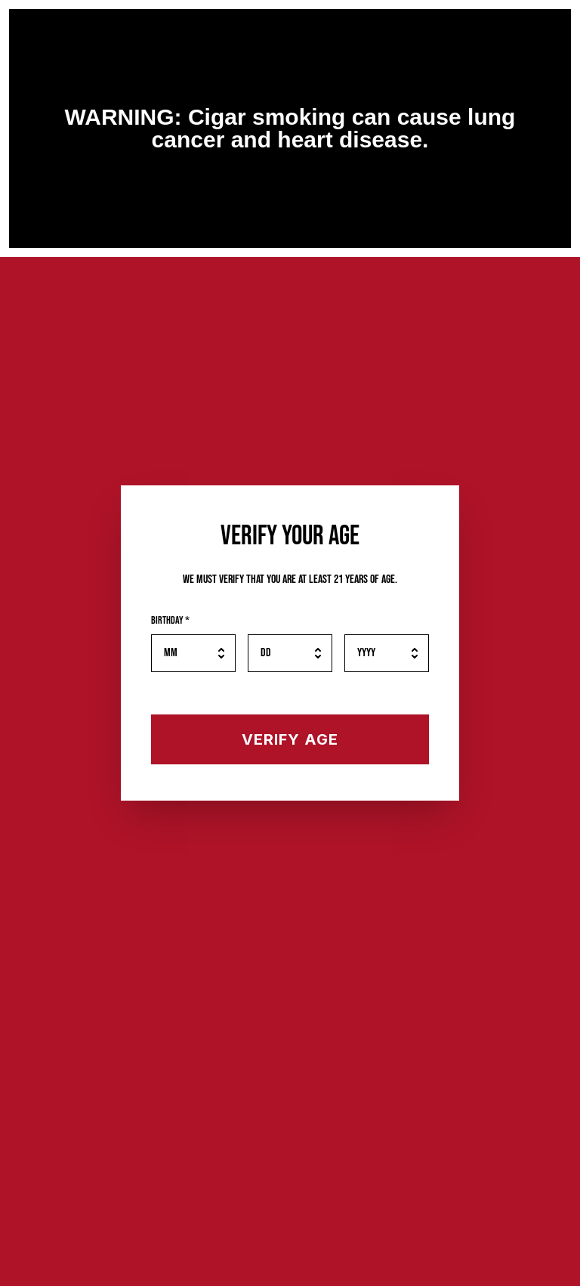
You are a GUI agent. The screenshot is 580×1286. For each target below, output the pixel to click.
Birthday (170, 620)
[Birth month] (193, 653)
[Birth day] (290, 653)
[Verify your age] (290, 739)
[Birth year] (386, 653)
